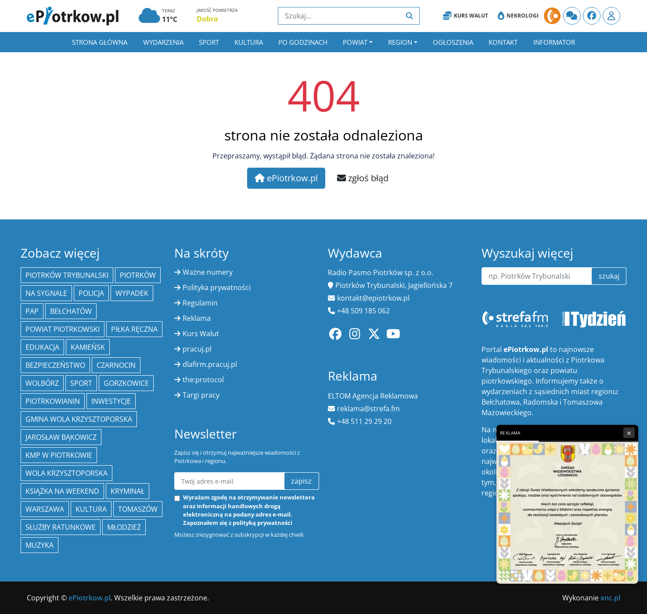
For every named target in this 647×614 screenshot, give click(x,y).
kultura (91, 509)
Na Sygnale (46, 293)
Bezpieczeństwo (55, 365)
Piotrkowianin (52, 401)
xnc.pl (610, 598)
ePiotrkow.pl (286, 178)
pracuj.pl (197, 349)
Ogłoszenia (453, 42)
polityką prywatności (262, 523)
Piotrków (138, 275)
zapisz (301, 481)
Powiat (355, 42)
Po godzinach (302, 42)
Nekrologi (518, 15)
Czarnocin (116, 365)
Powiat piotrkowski (62, 329)
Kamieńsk (88, 347)
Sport (209, 42)
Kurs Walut (465, 15)
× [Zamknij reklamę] (629, 432)
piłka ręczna (134, 329)
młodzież (124, 527)
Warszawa (44, 509)
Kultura (248, 42)
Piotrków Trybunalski (66, 275)
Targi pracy (201, 395)
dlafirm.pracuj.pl (210, 364)
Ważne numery (208, 272)
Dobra (207, 19)
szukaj (609, 276)
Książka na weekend (62, 491)
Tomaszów (138, 509)
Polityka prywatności (217, 287)
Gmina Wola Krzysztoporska (78, 419)
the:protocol (203, 379)
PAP (32, 311)
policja (91, 293)
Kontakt (503, 42)
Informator (554, 42)
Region (400, 42)
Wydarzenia (163, 42)
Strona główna (99, 42)
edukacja (42, 347)
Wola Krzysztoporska (66, 473)
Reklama (197, 318)
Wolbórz (42, 383)
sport (81, 383)
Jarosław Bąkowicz (61, 437)
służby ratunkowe (60, 527)
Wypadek (131, 293)
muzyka (39, 545)
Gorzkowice (126, 383)
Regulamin (200, 303)
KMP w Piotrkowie (58, 455)
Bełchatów (71, 311)
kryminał (127, 491)
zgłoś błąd (362, 178)
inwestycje (111, 401)
